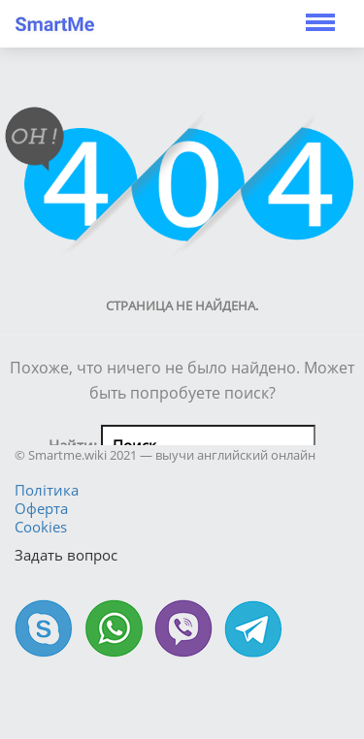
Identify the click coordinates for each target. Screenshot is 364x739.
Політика (47, 489)
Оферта (41, 508)
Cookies (41, 526)
